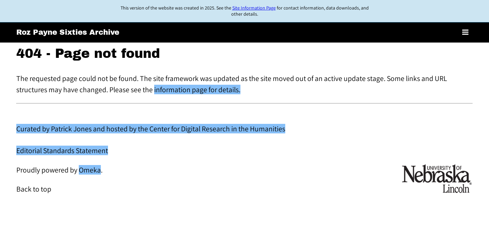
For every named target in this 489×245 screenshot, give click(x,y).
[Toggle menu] (465, 32)
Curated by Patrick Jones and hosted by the (82, 128)
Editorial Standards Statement (62, 150)
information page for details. (197, 89)
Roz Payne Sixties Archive (67, 32)
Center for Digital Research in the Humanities (217, 128)
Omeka (90, 170)
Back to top (33, 189)
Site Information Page (254, 8)
